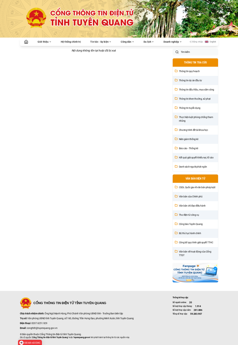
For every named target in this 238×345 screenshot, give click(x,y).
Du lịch (149, 41)
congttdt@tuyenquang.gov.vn (42, 328)
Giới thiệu (44, 41)
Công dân (127, 41)
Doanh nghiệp (173, 41)
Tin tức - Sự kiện (100, 41)
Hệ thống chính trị (71, 41)
